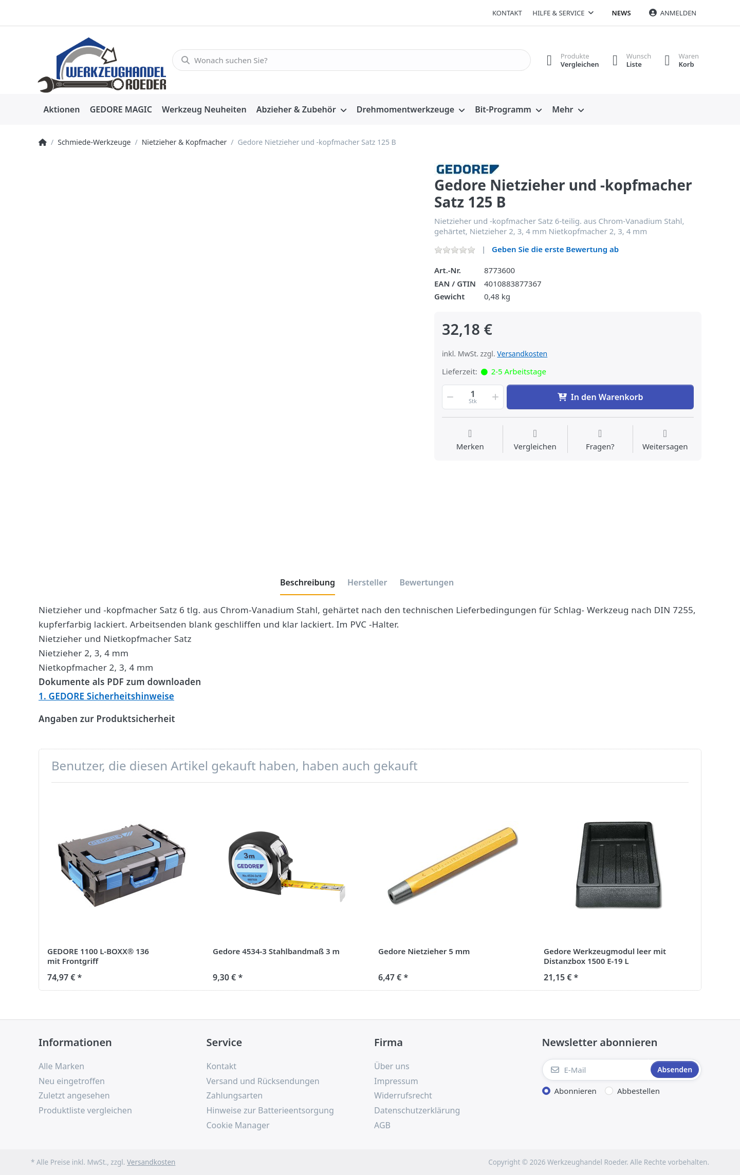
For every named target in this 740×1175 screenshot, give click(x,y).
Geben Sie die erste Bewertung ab (555, 249)
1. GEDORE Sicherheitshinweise (106, 696)
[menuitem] (62, 110)
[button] (449, 397)
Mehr (562, 109)
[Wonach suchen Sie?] (348, 60)
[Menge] (473, 397)
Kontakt (507, 12)
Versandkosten (522, 353)
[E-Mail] (595, 1070)
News (621, 12)
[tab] (307, 582)
